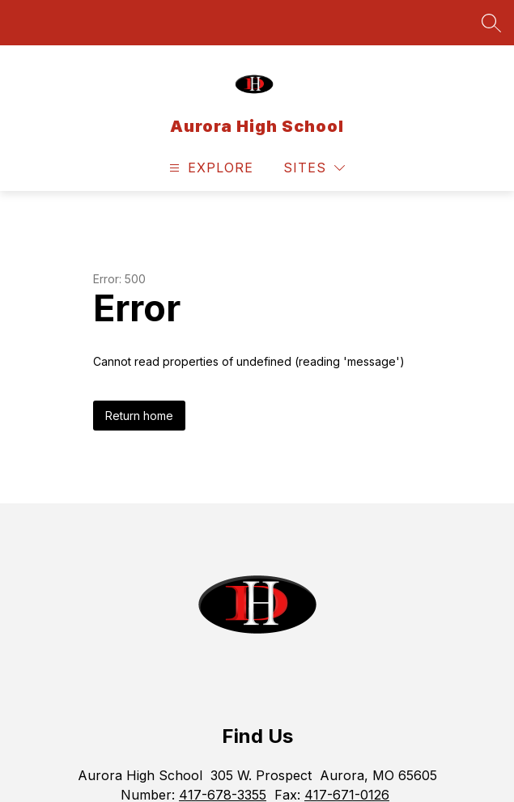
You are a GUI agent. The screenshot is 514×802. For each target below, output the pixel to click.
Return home (139, 415)
